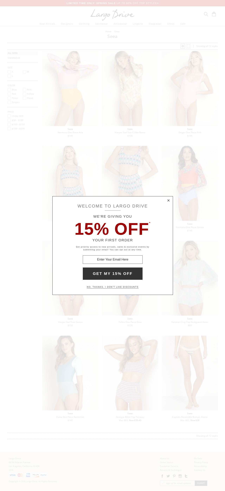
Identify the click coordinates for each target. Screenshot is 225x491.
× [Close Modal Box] (168, 200)
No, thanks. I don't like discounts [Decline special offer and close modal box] (113, 287)
